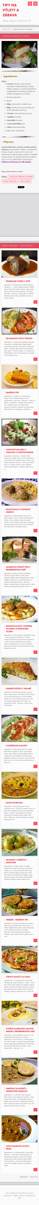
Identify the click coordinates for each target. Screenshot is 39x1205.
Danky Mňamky (10, 181)
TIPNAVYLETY (6, 29)
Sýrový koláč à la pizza (18, 977)
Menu (35, 4)
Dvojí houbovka (14, 802)
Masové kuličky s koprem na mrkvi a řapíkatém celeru (19, 629)
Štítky (4, 177)
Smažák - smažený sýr (17, 919)
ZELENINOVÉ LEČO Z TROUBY (19, 338)
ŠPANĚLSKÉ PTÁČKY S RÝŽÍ (18, 281)
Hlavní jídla (25, 181)
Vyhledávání (30, 4)
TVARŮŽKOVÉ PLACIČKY (16, 745)
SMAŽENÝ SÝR (12, 392)
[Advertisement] (19, 214)
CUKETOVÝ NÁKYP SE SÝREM (21, 177)
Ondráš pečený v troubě (18, 688)
